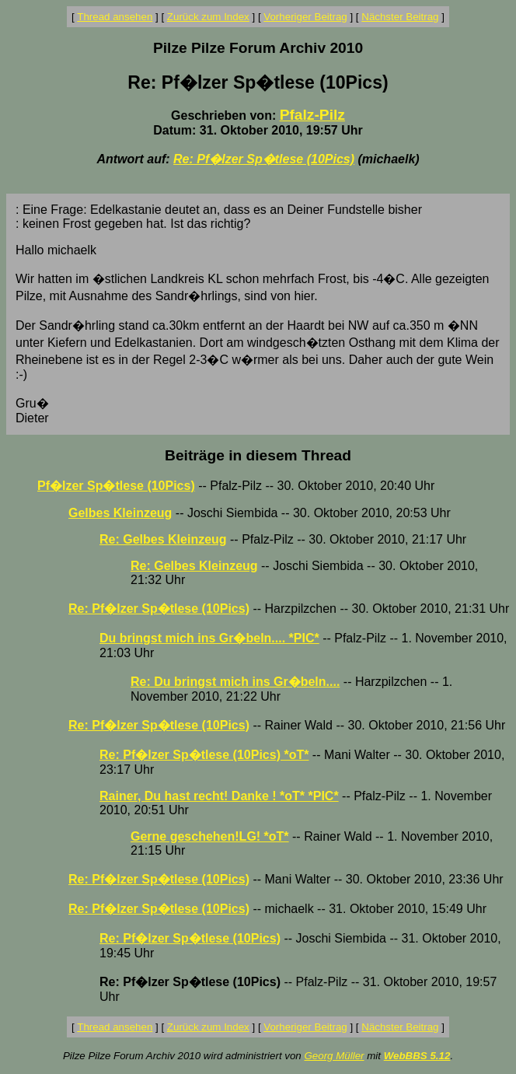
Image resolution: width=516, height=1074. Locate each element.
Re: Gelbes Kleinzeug (163, 539)
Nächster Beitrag (399, 17)
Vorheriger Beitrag (305, 17)
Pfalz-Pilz (312, 115)
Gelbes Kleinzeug (120, 513)
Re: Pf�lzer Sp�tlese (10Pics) (263, 159)
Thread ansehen (114, 17)
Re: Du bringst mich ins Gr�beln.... (235, 681)
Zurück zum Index (208, 17)
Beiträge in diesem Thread (258, 455)
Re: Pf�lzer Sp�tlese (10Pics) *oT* (204, 754)
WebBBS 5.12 (417, 1056)
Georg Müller (334, 1056)
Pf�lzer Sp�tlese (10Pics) (116, 485)
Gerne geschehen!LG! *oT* (210, 836)
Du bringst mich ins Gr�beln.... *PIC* (209, 638)
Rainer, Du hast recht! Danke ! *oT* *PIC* (219, 796)
